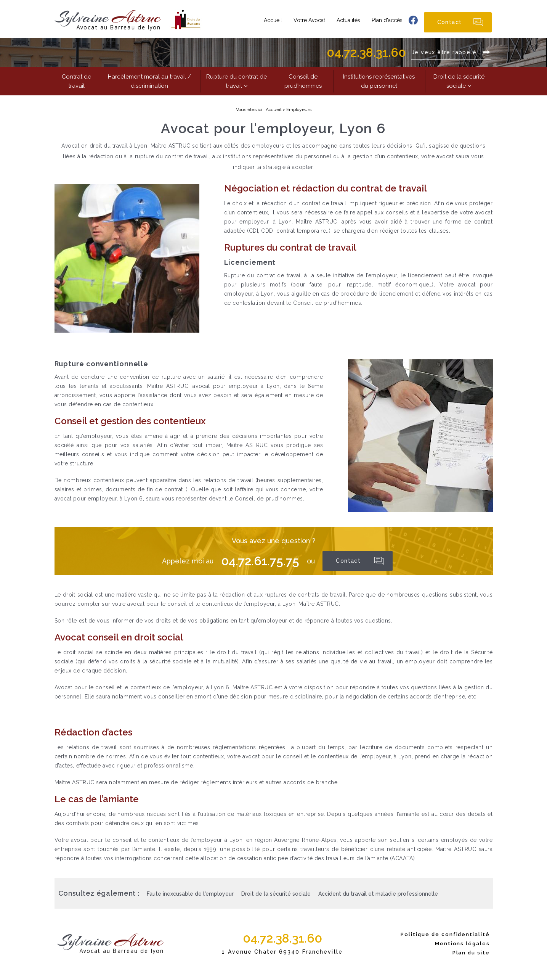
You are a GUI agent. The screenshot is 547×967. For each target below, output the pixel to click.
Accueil (273, 20)
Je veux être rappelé (445, 52)
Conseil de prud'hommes (303, 81)
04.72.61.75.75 (260, 561)
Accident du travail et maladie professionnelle (378, 894)
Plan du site (471, 953)
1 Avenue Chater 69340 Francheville (282, 952)
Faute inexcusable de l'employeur (190, 894)
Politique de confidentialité (445, 934)
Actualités (348, 20)
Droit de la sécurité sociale (458, 81)
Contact (449, 22)
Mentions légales (462, 943)
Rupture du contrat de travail (236, 81)
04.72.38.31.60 (366, 53)
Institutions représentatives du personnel (379, 81)
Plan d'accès (387, 20)
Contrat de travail (76, 81)
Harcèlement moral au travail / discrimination (149, 81)
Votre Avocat (309, 20)
